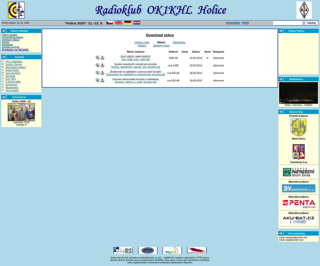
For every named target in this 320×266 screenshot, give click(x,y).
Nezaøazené (12, 87)
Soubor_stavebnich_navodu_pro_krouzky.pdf (135, 66)
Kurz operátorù (13, 73)
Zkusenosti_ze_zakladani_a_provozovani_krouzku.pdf (135, 74)
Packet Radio (12, 70)
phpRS (158, 257)
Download (7, 44)
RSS (245, 23)
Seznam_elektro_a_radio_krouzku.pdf (135, 82)
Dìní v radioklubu (14, 61)
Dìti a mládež (12, 90)
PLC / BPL (11, 79)
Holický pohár (142, 42)
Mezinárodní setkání (16, 67)
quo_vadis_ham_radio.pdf (136, 59)
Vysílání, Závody (14, 64)
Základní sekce (161, 45)
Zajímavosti (11, 84)
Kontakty (233, 23)
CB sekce (10, 76)
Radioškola (179, 42)
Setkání (142, 45)
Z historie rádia (13, 82)
